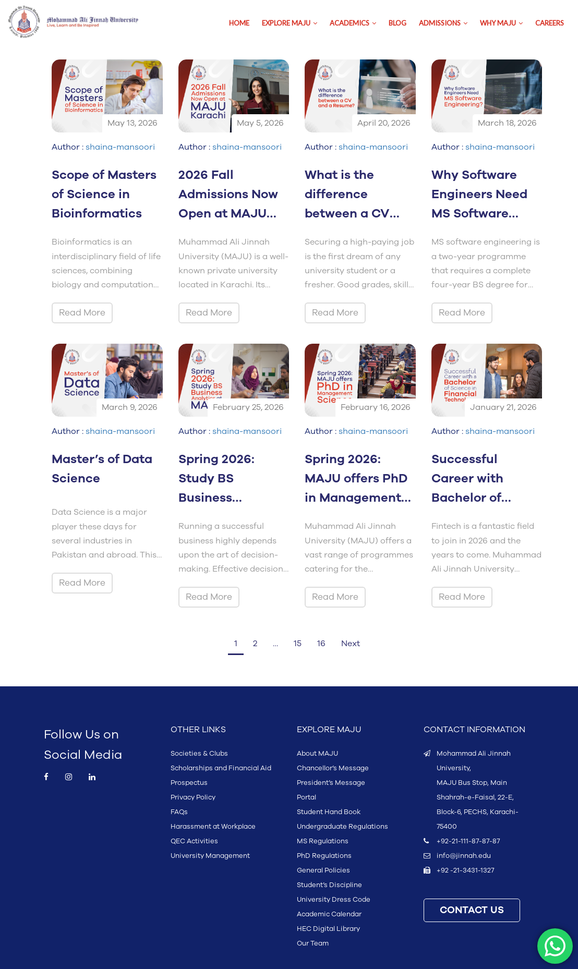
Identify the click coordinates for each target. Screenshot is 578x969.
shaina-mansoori (120, 147)
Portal (306, 797)
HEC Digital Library (328, 929)
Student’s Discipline (329, 885)
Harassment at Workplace (213, 826)
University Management (210, 856)
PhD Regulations (324, 856)
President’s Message (331, 783)
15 (298, 643)
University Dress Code (333, 899)
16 (321, 643)
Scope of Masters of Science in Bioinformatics (104, 194)
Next (350, 643)
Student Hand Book (328, 812)
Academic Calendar (329, 914)
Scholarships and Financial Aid (221, 768)
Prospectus (189, 783)
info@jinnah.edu (464, 856)
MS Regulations (322, 841)
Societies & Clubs (199, 753)
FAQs (179, 812)
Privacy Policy (193, 797)
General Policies (323, 870)
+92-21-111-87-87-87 (468, 841)
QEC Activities (194, 841)
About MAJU (317, 753)
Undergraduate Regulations (342, 826)
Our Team (313, 943)
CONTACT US (472, 910)
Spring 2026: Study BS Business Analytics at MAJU (216, 498)
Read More (82, 313)
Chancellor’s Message (333, 768)
